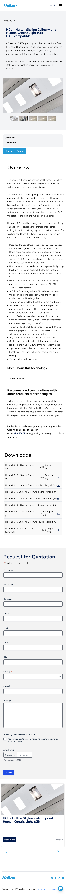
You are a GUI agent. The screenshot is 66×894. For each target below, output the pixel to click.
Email (6, 628)
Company (8, 599)
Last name (8, 584)
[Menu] (60, 5)
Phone (6, 613)
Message (7, 700)
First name (8, 570)
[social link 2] (56, 878)
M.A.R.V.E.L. (20, 433)
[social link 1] (52, 878)
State (5, 642)
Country (7, 671)
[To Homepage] (8, 5)
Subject (6, 686)
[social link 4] (63, 878)
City (5, 657)
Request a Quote (14, 151)
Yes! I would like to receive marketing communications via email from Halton (33, 740)
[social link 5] (59, 878)
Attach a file (8, 750)
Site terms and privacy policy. (50, 889)
